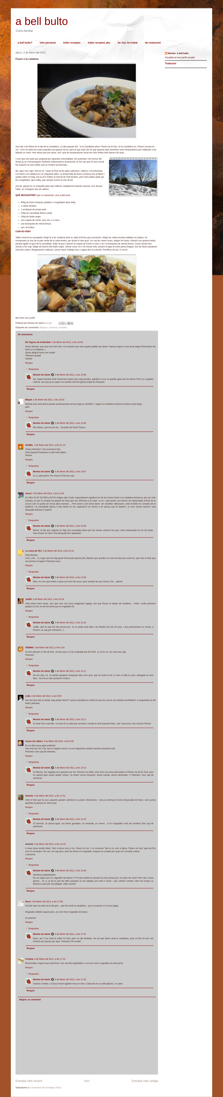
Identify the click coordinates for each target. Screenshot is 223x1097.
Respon (29, 363)
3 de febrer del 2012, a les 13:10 (70, 622)
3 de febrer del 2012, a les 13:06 (70, 374)
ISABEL (29, 445)
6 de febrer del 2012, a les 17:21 (50, 959)
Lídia (27, 696)
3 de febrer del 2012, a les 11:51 (49, 795)
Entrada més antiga (145, 1081)
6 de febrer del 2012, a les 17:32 (70, 979)
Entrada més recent (28, 1081)
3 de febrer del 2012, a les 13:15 (70, 819)
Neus (28, 901)
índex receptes (71, 42)
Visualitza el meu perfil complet (180, 57)
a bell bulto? (25, 42)
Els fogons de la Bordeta (38, 342)
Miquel (28, 399)
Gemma (29, 795)
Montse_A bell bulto (178, 53)
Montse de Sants (41, 374)
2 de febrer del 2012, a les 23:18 (48, 599)
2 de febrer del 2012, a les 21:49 (48, 493)
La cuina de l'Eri (33, 551)
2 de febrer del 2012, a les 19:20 (48, 399)
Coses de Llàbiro (34, 741)
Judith (28, 599)
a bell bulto (41, 21)
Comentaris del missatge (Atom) (45, 1087)
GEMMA (29, 647)
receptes (63, 327)
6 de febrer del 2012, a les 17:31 (70, 934)
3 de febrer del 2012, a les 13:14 (70, 767)
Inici (87, 1081)
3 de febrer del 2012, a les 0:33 (50, 647)
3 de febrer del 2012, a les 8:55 (46, 696)
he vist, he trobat (128, 42)
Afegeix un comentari (30, 999)
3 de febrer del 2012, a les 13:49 (70, 870)
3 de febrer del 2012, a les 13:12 (70, 719)
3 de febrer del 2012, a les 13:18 (50, 844)
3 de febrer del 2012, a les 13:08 (70, 526)
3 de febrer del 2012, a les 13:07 (70, 471)
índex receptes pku (99, 42)
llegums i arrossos (48, 327)
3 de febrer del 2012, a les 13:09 (70, 577)
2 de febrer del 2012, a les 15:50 (67, 342)
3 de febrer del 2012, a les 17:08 (47, 901)
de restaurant (153, 42)
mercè (28, 493)
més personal (48, 42)
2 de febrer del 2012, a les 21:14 (49, 445)
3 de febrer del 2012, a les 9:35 (59, 741)
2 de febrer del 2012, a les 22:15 (58, 551)
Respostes (33, 369)
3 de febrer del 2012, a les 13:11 (70, 671)
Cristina (29, 959)
